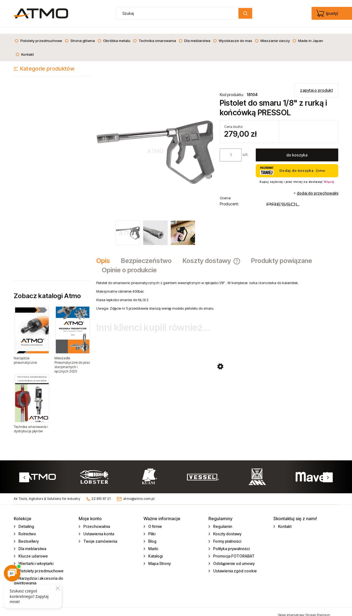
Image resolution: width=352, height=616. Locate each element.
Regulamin (222, 519)
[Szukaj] (245, 13)
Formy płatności (226, 534)
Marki (152, 542)
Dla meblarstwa (32, 542)
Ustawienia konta (98, 527)
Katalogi (155, 549)
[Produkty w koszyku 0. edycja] (327, 13)
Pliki (151, 527)
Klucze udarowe (33, 549)
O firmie (154, 519)
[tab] (106, 254)
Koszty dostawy (226, 527)
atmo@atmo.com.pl (139, 492)
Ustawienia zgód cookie (234, 564)
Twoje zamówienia (99, 534)
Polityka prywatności (231, 542)
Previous (24, 471)
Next (328, 471)
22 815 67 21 (101, 492)
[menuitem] (38, 34)
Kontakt (284, 519)
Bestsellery (28, 534)
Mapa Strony (159, 557)
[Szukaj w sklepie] (178, 13)
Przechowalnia (96, 519)
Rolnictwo (27, 527)
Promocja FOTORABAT (233, 549)
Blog (151, 534)
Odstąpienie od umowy (233, 557)
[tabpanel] (217, 289)
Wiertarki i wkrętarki (35, 557)
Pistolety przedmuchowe (41, 564)
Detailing (26, 519)
